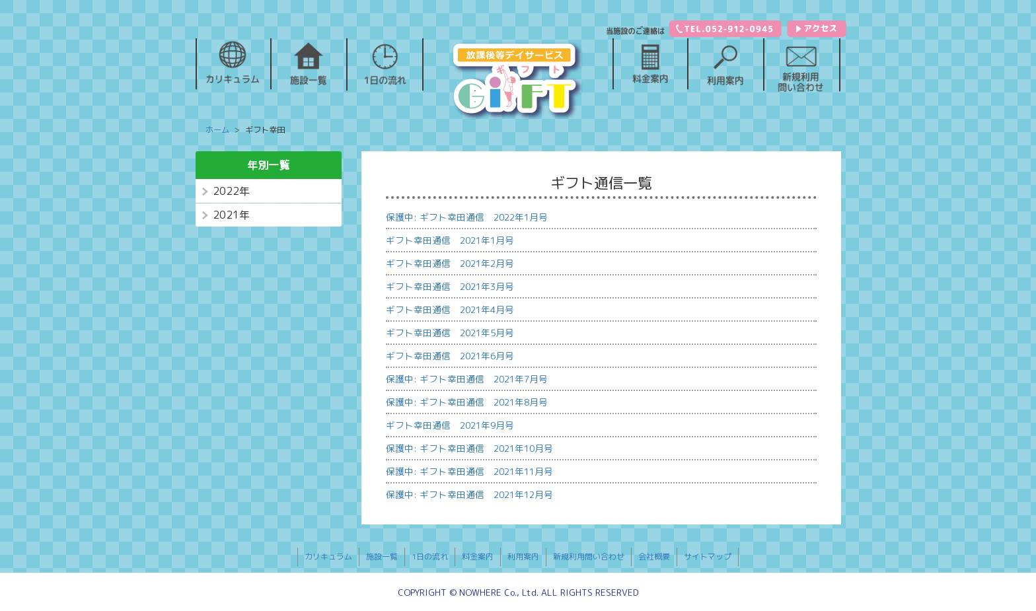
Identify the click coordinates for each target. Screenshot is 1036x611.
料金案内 (478, 556)
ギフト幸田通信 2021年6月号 (450, 355)
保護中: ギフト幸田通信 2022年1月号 (467, 217)
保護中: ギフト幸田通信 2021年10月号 (469, 448)
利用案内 (523, 556)
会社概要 (654, 556)
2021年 (231, 214)
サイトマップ (707, 556)
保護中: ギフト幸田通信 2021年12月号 (469, 494)
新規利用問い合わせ (588, 556)
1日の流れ (430, 556)
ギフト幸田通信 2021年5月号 (450, 332)
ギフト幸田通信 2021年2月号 (450, 263)
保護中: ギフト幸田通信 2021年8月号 (467, 402)
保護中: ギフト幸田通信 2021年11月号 (469, 471)
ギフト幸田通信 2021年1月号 (450, 240)
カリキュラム (328, 556)
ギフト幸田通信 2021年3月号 (450, 286)
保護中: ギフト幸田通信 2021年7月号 (467, 379)
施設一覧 (382, 556)
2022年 (231, 191)
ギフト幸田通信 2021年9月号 (450, 425)
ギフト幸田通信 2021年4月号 (450, 309)
